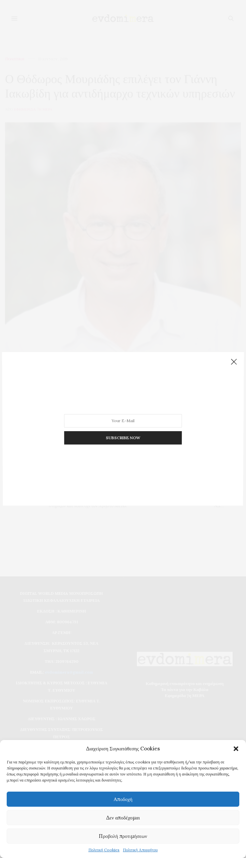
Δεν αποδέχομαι (123, 817)
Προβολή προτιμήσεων (123, 836)
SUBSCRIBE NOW (123, 429)
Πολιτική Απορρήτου (140, 849)
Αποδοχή (122, 799)
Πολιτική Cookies (103, 849)
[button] (236, 748)
